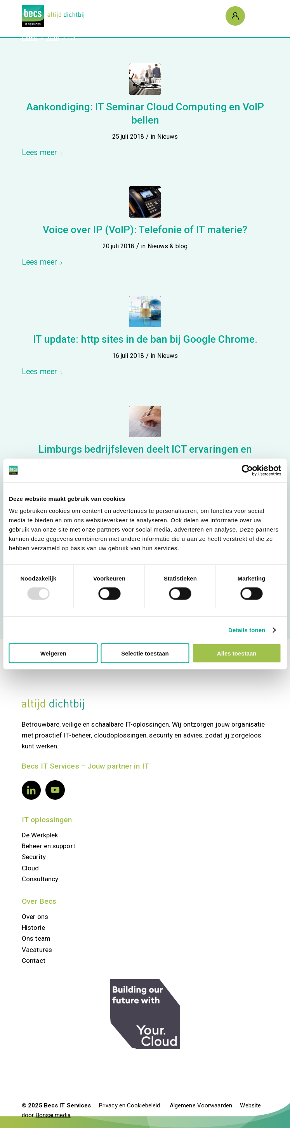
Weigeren (53, 653)
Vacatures (37, 950)
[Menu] (254, 15)
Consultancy (40, 879)
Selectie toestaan (145, 653)
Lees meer (42, 152)
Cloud (30, 868)
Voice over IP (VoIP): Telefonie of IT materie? (145, 229)
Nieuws (167, 136)
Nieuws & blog (168, 246)
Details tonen (246, 629)
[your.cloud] (145, 1014)
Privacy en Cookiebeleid (129, 1105)
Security (34, 857)
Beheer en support (48, 846)
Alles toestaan (237, 653)
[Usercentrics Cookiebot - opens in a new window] (247, 470)
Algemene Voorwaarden (201, 1105)
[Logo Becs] (120, 15)
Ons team (36, 938)
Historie (33, 927)
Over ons (35, 917)
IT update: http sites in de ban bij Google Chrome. (145, 339)
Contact (33, 960)
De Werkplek (40, 835)
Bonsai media (53, 1115)
